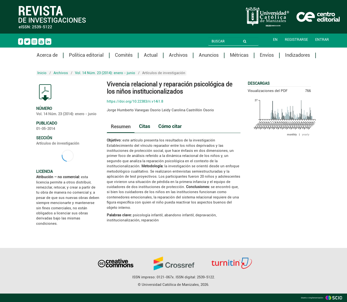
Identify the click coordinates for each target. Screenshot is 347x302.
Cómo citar (170, 126)
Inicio (42, 73)
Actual (151, 55)
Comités (124, 55)
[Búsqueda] (226, 41)
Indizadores (297, 55)
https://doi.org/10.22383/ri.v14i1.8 (135, 101)
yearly (305, 134)
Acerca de (47, 55)
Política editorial (86, 55)
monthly (292, 134)
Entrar (322, 39)
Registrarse (296, 39)
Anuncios (209, 55)
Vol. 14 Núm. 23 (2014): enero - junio (105, 73)
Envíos (267, 55)
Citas (144, 126)
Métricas (239, 55)
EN (275, 39)
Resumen (121, 126)
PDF (45, 93)
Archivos (178, 55)
